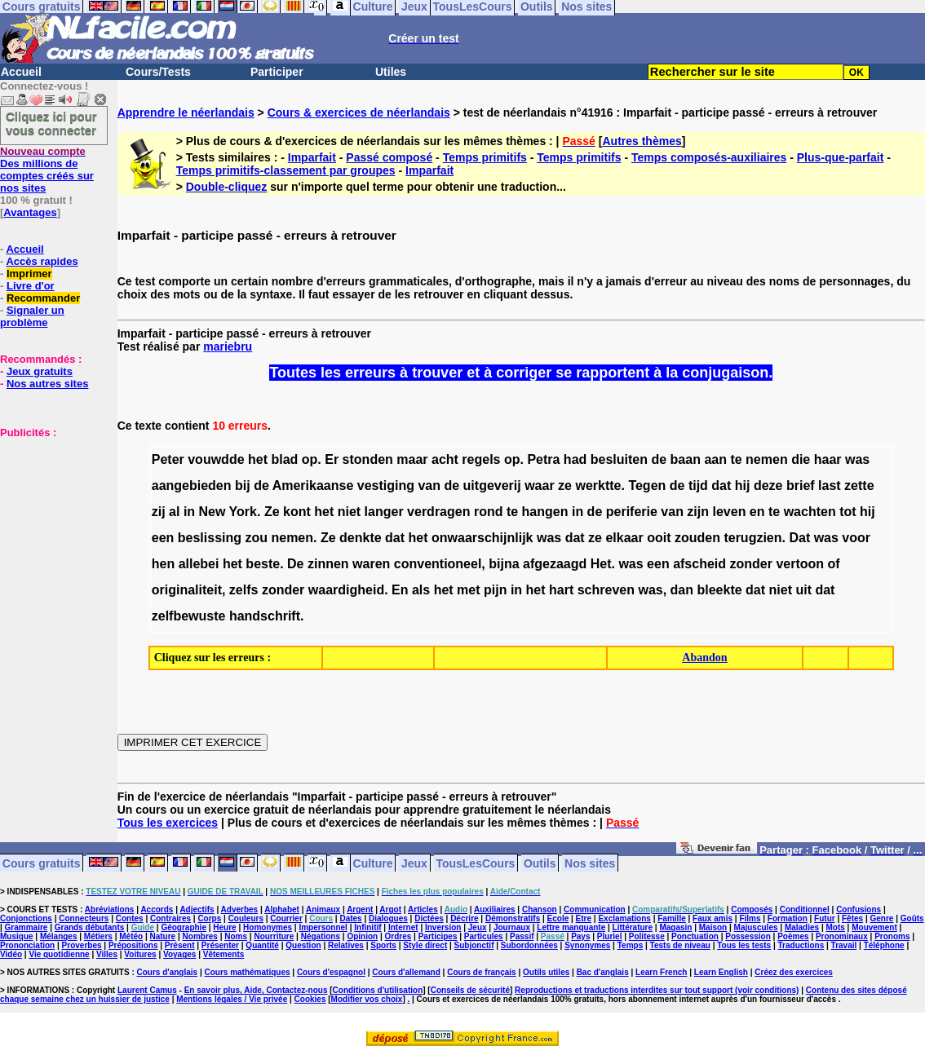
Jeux (414, 862)
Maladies (802, 927)
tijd (698, 485)
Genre (882, 918)
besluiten (619, 459)
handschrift (264, 616)
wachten (810, 512)
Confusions (858, 909)
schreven (606, 590)
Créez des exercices (794, 972)
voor (856, 538)
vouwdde (216, 459)
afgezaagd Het (567, 564)
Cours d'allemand (406, 972)
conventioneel (438, 564)
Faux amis (712, 918)
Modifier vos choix (367, 999)
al (174, 512)
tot (847, 512)
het (258, 459)
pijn (495, 590)
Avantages (29, 212)
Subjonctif (474, 945)
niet (349, 512)
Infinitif (367, 927)
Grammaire (26, 927)
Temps (630, 945)
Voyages (179, 954)
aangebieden (192, 485)
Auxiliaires (495, 909)
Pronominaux (842, 936)
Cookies (310, 999)
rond (488, 512)
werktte (598, 485)
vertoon (800, 564)
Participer (276, 71)
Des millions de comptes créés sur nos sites (47, 169)
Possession (748, 936)
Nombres (200, 936)
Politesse (647, 936)
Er (332, 459)
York (243, 512)
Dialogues (388, 918)
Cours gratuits (41, 862)
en (757, 512)
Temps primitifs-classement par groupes (286, 170)
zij (159, 512)
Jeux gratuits (40, 371)
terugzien (752, 538)
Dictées (429, 918)
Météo (131, 936)
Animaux (323, 909)
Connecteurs (83, 918)
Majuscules (756, 927)
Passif (521, 936)
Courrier (286, 918)
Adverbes (240, 909)
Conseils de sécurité (470, 990)
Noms (235, 936)
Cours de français (481, 972)
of (834, 564)
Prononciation (27, 945)
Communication (595, 909)
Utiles (390, 71)
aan (715, 459)
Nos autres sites (47, 383)
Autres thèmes (641, 141)
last (829, 485)
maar (411, 459)
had (575, 459)
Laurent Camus (147, 990)
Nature (163, 936)
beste (263, 564)
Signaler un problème (32, 316)
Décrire (464, 918)
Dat (799, 538)
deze (768, 485)
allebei (199, 564)
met (468, 590)
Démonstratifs (512, 918)
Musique (16, 936)
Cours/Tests (158, 71)
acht (445, 459)
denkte (360, 538)
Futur (824, 918)
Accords (156, 909)
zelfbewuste (189, 616)
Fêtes (852, 918)
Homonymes (267, 927)
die (800, 459)
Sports (383, 945)
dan (682, 590)
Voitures (140, 954)
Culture (373, 862)
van (429, 485)
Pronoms (892, 936)
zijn (698, 512)
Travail (844, 945)
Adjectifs (196, 909)
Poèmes (792, 936)
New (212, 512)
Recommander (43, 298)
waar (539, 485)
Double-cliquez (227, 186)
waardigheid (346, 590)
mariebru (227, 346)
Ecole (558, 918)
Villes (106, 954)
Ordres (398, 936)
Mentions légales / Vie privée (231, 999)
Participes (438, 936)
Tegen (647, 485)
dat (721, 485)
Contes (130, 918)
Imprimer (29, 273)
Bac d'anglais (603, 972)
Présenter (220, 945)
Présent (180, 945)
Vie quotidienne (59, 954)
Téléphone (884, 945)
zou (256, 538)
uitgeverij (492, 485)
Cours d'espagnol (331, 972)
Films (749, 918)
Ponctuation (695, 936)
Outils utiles (546, 972)
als (421, 590)
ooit (659, 538)
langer (384, 512)
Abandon (704, 657)
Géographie (183, 927)
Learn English (721, 972)
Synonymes (587, 945)
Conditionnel (805, 909)
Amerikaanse (313, 485)
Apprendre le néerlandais (185, 112)
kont (297, 512)
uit (803, 590)
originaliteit (187, 590)
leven (729, 512)
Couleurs (245, 918)
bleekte (719, 590)
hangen (545, 512)
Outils (540, 862)
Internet (403, 927)
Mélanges (58, 936)
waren (371, 564)
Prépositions (133, 945)
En (400, 590)
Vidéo (11, 954)
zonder (751, 564)
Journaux (511, 927)
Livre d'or (31, 286)
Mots (834, 927)
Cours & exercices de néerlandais (359, 112)
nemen (767, 459)
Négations (320, 936)
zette (859, 485)
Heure (224, 927)
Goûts (912, 918)
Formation (788, 918)
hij (742, 485)
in (189, 512)
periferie (631, 512)
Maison (713, 927)
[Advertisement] (49, 520)
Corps (209, 918)
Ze (272, 512)
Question (303, 945)
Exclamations (624, 918)
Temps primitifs (485, 157)
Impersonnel (323, 927)
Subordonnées (529, 945)
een (163, 538)
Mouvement (874, 927)
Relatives (346, 945)
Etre (583, 918)
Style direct (425, 945)
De (295, 564)
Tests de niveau (680, 945)
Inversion (443, 927)
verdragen (438, 512)
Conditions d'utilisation (378, 990)
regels (481, 459)
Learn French (661, 972)
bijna (504, 564)
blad (284, 459)
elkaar (624, 538)
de (658, 459)
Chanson (539, 909)
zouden (697, 538)
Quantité (262, 945)
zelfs (244, 590)
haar (828, 459)
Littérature (633, 927)
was (857, 459)
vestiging (385, 485)
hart (561, 590)
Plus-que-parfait (840, 157)
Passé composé (389, 157)
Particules (483, 936)
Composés (751, 909)
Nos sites (589, 862)
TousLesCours (475, 862)
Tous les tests (744, 945)
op (310, 459)
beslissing (209, 538)
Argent (360, 909)
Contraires (170, 918)
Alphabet (281, 909)
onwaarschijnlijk (482, 538)
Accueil (21, 71)
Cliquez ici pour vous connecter (51, 123)
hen (163, 564)
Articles (423, 909)
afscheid (699, 564)
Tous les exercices (167, 822)
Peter (168, 459)
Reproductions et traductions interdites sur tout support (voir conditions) (657, 990)
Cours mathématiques (247, 972)
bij (242, 485)
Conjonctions (26, 918)
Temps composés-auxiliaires (708, 157)
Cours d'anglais (167, 972)
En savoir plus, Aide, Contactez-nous (256, 990)
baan (686, 459)
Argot (390, 909)
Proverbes (82, 945)
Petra (543, 459)
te (735, 459)
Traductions (801, 945)
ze (565, 485)
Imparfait (312, 157)
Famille (671, 918)
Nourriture (274, 936)
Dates (350, 918)
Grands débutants (90, 927)
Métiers (98, 936)
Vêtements (224, 954)
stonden (368, 459)
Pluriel (609, 936)
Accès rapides (41, 261)
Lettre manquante (571, 927)
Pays (580, 936)
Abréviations (110, 909)
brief (800, 485)
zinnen (328, 564)
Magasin (675, 927)
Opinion (362, 936)
